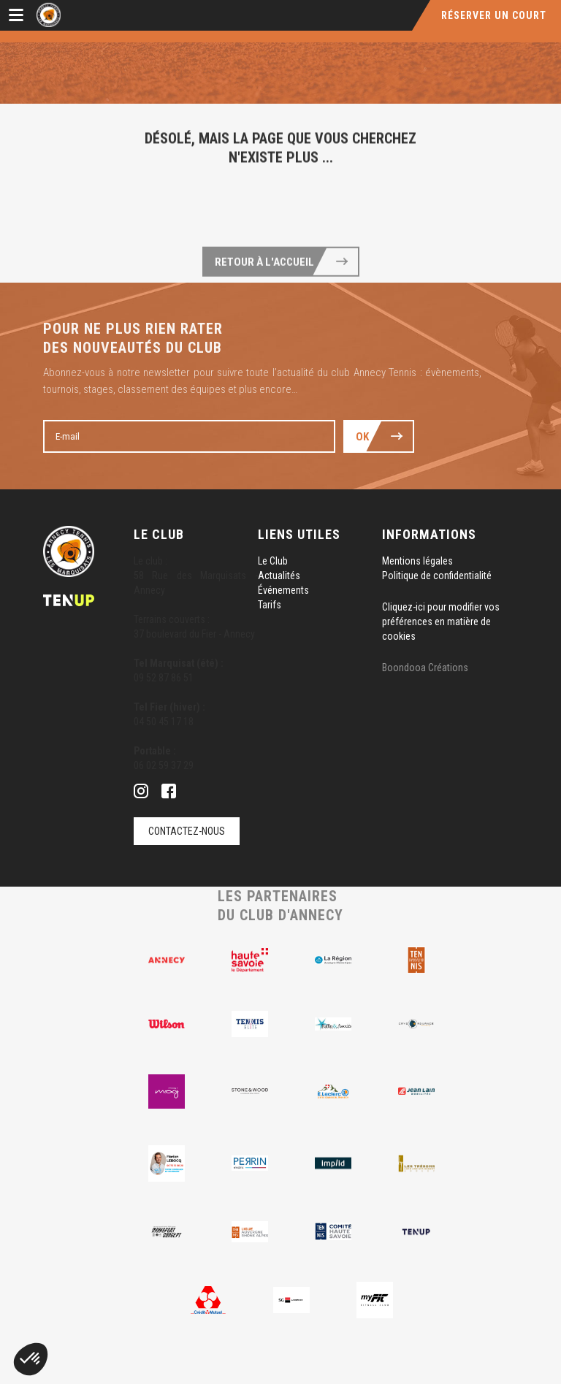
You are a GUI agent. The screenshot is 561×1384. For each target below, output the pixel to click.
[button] (30, 1359)
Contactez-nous (186, 831)
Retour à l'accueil (264, 287)
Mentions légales (417, 561)
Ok (362, 436)
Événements (283, 590)
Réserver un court (493, 15)
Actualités (279, 575)
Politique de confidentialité (437, 575)
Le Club (273, 561)
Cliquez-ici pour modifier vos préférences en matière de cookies (441, 621)
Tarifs (269, 605)
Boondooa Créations (425, 667)
